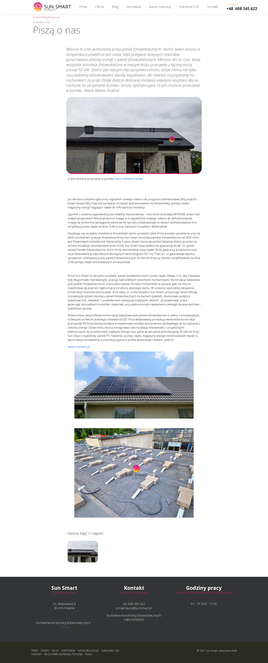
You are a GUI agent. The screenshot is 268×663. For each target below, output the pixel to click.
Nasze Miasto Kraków (129, 179)
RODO (88, 654)
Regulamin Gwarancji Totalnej (63, 654)
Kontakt (212, 7)
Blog (115, 7)
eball (234, 650)
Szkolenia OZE (189, 7)
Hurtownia (133, 7)
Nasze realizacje (160, 7)
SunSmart (37, 17)
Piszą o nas (55, 17)
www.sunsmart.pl (131, 383)
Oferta (99, 7)
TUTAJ (65, 627)
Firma (83, 7)
